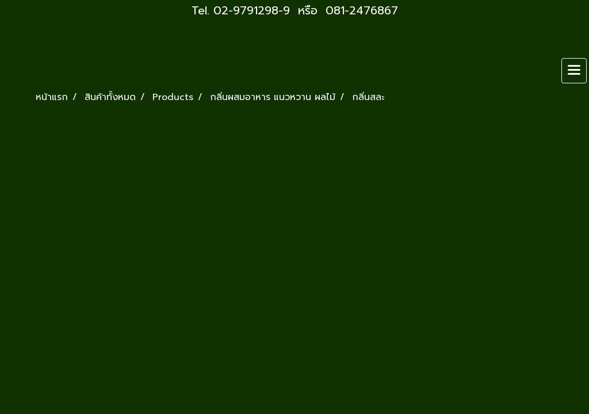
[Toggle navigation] (574, 70)
